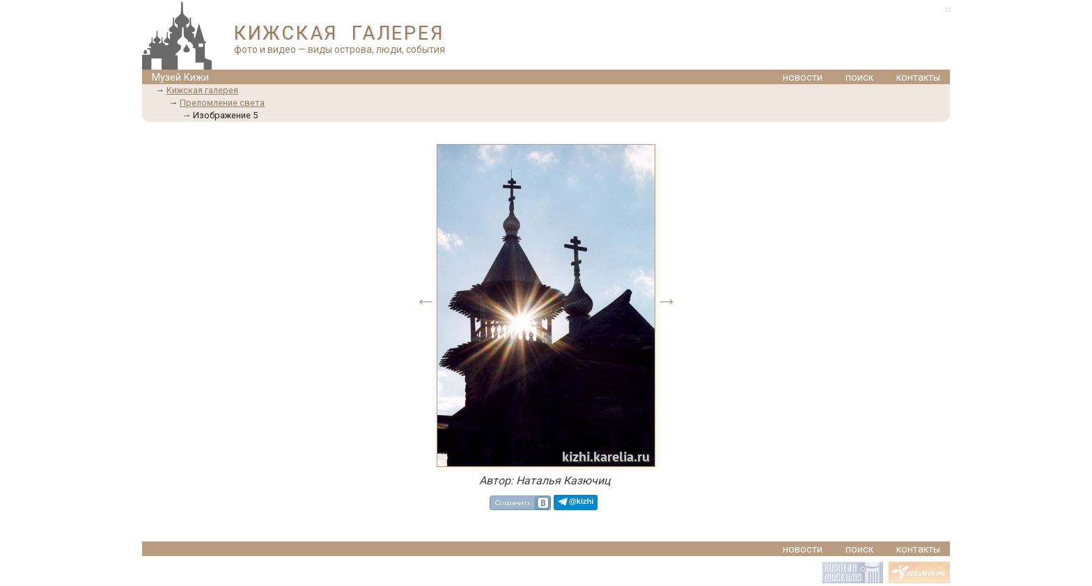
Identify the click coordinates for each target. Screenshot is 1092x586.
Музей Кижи (180, 78)
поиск (859, 78)
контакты (918, 78)
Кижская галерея (202, 90)
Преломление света (222, 102)
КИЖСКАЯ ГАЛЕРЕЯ (339, 33)
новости (802, 78)
